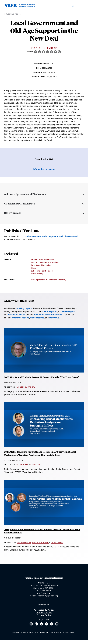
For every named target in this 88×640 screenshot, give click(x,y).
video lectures (37, 318)
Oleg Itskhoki (24, 542)
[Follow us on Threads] (46, 623)
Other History (37, 274)
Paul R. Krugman (40, 542)
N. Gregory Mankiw (25, 387)
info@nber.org (44, 593)
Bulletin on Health (16, 315)
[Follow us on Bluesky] (41, 623)
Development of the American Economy (48, 280)
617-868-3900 (44, 591)
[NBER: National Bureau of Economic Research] (21, 6)
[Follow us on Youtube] (56, 623)
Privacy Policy (44, 615)
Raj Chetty (22, 465)
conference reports (19, 318)
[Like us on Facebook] (51, 623)
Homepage (44, 604)
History (34, 268)
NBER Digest (68, 311)
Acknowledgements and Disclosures (25, 194)
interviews (54, 318)
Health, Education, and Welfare (44, 262)
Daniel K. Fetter (44, 48)
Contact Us (44, 583)
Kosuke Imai (36, 465)
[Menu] (81, 6)
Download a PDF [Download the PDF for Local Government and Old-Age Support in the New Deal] (44, 159)
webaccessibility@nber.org (44, 596)
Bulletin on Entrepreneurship (47, 315)
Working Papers (14, 14)
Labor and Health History (42, 271)
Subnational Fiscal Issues (42, 259)
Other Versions (12, 212)
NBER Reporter (49, 311)
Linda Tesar (57, 542)
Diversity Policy (44, 612)
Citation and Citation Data (19, 203)
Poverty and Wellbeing (41, 265)
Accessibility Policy (44, 610)
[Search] (73, 6)
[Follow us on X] (31, 623)
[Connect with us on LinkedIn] (36, 623)
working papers (24, 308)
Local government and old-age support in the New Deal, (50, 236)
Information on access (44, 169)
